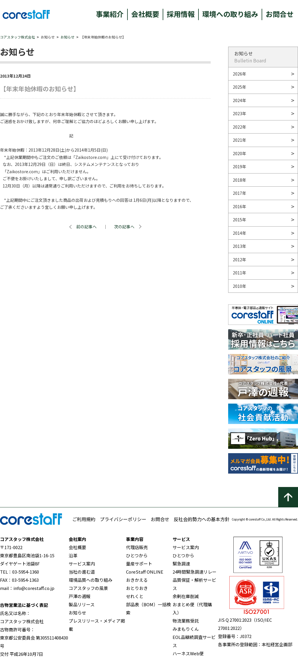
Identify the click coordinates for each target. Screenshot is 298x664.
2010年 (239, 286)
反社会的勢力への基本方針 (202, 519)
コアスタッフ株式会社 (17, 36)
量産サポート (139, 563)
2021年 (239, 140)
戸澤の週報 (80, 596)
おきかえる (137, 580)
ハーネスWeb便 (188, 653)
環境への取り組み (230, 14)
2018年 (239, 180)
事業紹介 (110, 14)
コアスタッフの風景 (88, 588)
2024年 (239, 100)
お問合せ (280, 14)
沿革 (73, 555)
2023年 (239, 113)
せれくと (134, 596)
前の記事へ (86, 226)
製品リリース (82, 604)
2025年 (239, 87)
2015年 (239, 219)
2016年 (239, 206)
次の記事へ (124, 226)
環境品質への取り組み (90, 580)
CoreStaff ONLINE (144, 572)
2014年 (239, 233)
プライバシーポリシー (123, 519)
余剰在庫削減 (186, 596)
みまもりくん (186, 629)
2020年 (239, 153)
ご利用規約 (83, 519)
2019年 (239, 166)
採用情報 (181, 14)
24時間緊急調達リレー (195, 572)
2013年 (239, 246)
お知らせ (67, 36)
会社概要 (145, 14)
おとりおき (137, 588)
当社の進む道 (82, 572)
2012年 (239, 259)
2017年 (239, 193)
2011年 (239, 273)
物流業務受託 (186, 621)
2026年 (239, 74)
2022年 (239, 127)
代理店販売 (137, 547)
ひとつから (137, 555)
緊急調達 (181, 563)
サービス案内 (82, 563)
